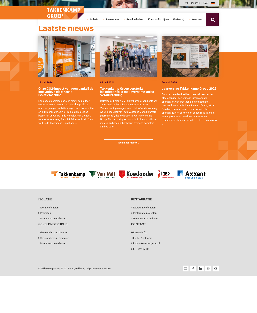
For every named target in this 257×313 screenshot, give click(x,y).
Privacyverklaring (76, 268)
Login (205, 3)
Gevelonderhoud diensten (54, 232)
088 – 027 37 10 (191, 3)
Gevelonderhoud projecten (54, 238)
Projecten (45, 213)
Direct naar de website (52, 218)
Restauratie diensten (144, 207)
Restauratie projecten (145, 213)
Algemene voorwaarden (99, 268)
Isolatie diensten (49, 207)
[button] (213, 19)
